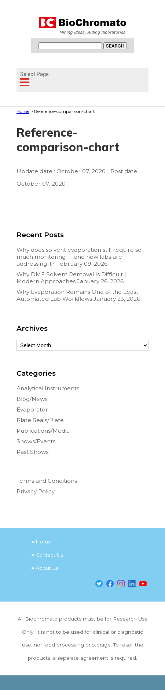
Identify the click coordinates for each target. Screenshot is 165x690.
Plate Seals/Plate (40, 420)
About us (47, 568)
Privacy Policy (35, 491)
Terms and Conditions (46, 480)
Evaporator (32, 409)
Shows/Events (35, 441)
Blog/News (31, 398)
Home (43, 542)
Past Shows (32, 451)
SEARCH (115, 46)
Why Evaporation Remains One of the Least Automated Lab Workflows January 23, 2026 (78, 295)
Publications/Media (43, 430)
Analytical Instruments (47, 388)
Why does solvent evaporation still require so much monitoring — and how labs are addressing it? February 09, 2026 (79, 256)
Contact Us (49, 555)
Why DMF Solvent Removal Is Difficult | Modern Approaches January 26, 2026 (71, 278)
